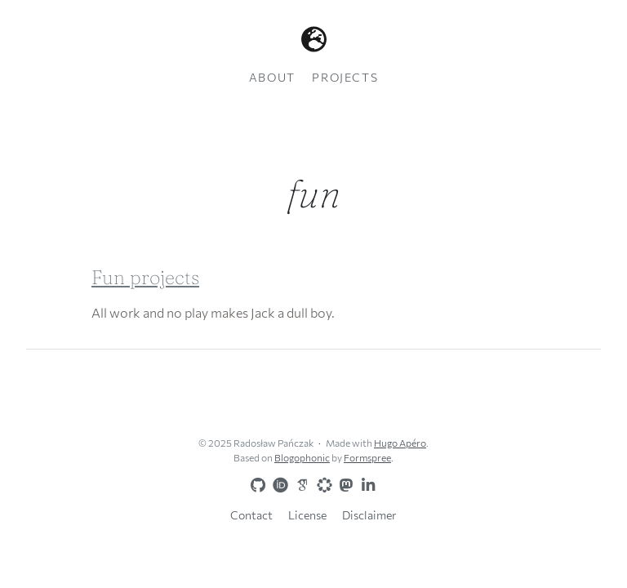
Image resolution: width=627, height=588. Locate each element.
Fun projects (145, 277)
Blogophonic (302, 457)
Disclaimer (369, 515)
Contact (251, 515)
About (272, 77)
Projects (345, 77)
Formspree (367, 457)
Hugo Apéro (400, 442)
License (307, 515)
